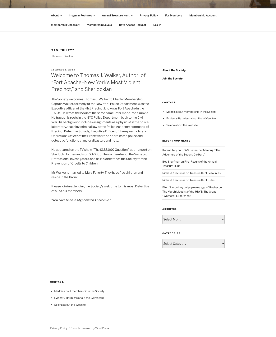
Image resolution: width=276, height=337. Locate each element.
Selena (170, 125)
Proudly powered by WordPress (90, 328)
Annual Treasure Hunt (117, 15)
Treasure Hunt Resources (205, 173)
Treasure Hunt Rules (202, 180)
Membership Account (203, 15)
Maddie (171, 111)
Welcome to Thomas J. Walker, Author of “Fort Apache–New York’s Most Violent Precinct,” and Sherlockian (98, 82)
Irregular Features (82, 15)
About (56, 15)
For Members (173, 15)
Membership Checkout (65, 24)
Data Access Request (132, 24)
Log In (157, 24)
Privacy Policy (149, 15)
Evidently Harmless (178, 118)
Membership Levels (99, 24)
